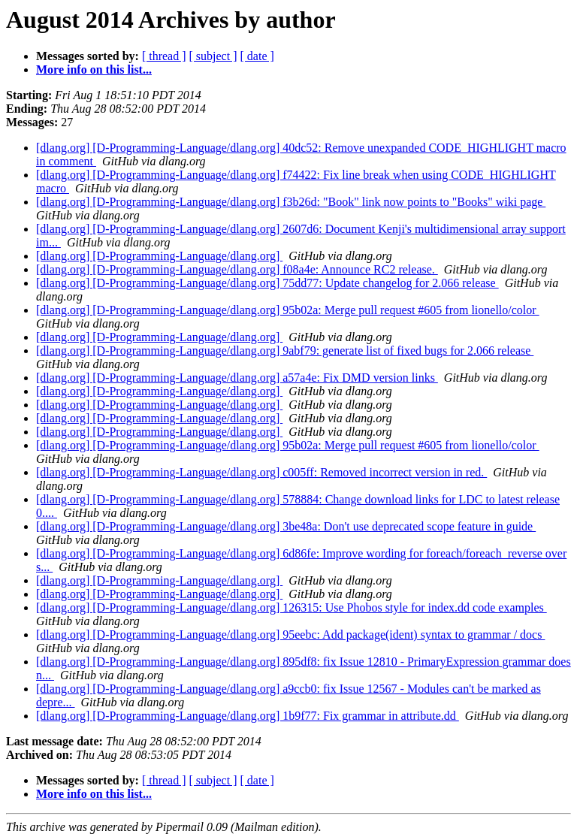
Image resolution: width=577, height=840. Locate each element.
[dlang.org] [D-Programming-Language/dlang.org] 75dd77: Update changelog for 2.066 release (267, 282)
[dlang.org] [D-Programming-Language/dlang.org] (159, 255)
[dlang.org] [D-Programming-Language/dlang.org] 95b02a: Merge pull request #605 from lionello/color (287, 310)
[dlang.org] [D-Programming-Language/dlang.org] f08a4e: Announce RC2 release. (237, 269)
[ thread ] (164, 56)
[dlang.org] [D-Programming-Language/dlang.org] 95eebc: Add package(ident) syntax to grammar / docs (290, 634)
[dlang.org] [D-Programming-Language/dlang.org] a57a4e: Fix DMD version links (237, 377)
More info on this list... (94, 69)
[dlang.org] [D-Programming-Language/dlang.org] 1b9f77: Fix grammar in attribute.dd (247, 715)
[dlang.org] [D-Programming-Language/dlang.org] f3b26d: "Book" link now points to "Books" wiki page (290, 201)
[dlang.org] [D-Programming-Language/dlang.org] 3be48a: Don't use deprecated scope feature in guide (286, 526)
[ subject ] (213, 56)
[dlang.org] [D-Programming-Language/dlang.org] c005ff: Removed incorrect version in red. (261, 472)
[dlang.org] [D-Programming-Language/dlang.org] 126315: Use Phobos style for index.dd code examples (291, 607)
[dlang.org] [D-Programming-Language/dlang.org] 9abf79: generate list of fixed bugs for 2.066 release (284, 350)
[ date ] (257, 56)
